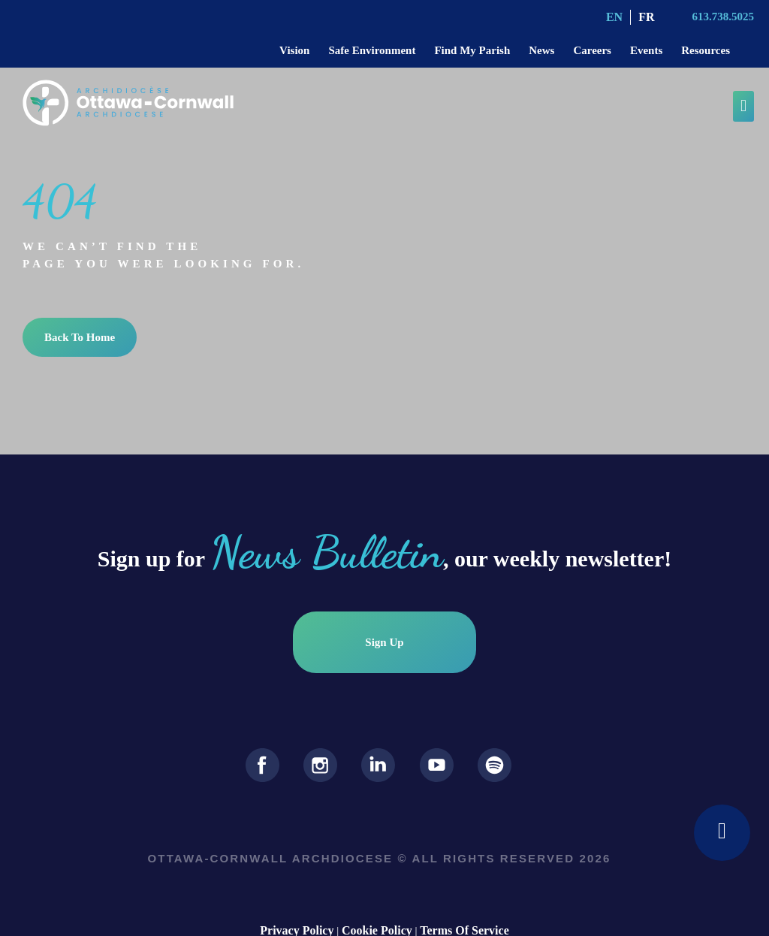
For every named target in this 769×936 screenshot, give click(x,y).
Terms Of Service (464, 916)
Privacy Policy (296, 916)
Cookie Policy (377, 916)
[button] (743, 106)
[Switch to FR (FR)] (646, 17)
